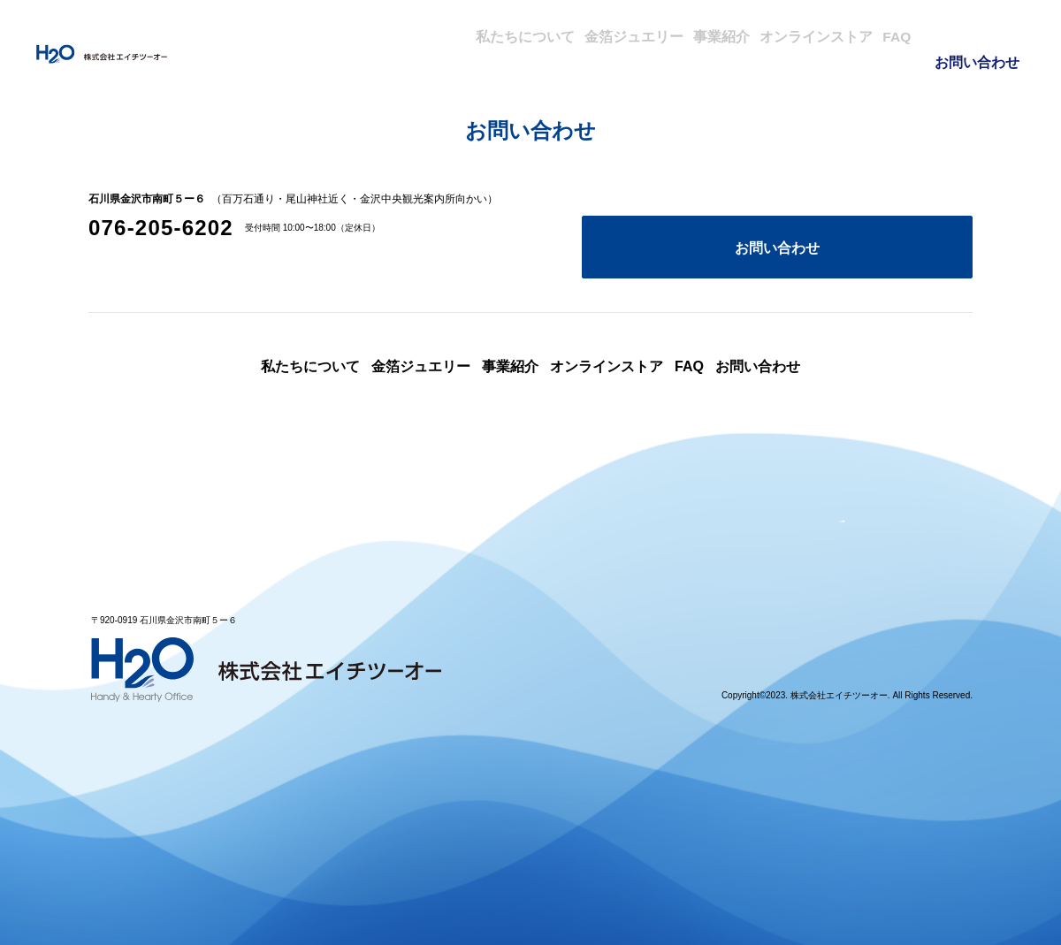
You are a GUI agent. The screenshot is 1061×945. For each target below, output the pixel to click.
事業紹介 (659, 35)
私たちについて (416, 35)
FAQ (884, 35)
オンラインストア (778, 35)
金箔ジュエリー (547, 35)
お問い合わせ (979, 35)
